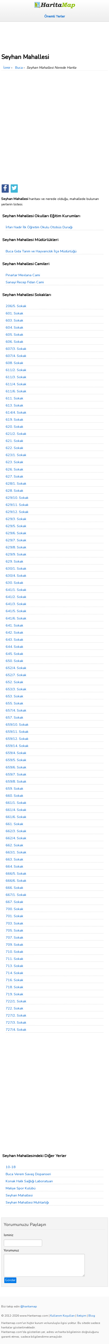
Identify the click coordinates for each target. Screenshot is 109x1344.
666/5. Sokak (16, 873)
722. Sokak (14, 1008)
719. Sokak (14, 994)
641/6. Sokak (16, 618)
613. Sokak (14, 405)
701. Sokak (14, 916)
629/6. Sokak (16, 533)
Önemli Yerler (54, 16)
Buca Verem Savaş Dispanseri (28, 1174)
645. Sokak (14, 653)
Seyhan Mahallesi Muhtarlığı (27, 1202)
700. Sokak (14, 909)
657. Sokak (14, 717)
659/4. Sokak (16, 752)
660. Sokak (14, 795)
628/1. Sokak (16, 483)
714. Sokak (14, 973)
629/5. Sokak (16, 526)
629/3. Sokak (16, 519)
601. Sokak (14, 313)
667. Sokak (14, 901)
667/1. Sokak (16, 894)
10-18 (11, 1167)
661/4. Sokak (16, 809)
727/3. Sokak (16, 1022)
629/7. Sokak (16, 540)
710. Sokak (14, 951)
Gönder (10, 1280)
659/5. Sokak (16, 760)
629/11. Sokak (17, 504)
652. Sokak (14, 682)
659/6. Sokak (16, 767)
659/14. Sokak (17, 745)
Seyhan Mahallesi (19, 1195)
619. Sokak (14, 419)
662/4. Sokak (16, 838)
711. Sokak (14, 958)
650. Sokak (14, 660)
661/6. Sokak (16, 816)
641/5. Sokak (16, 611)
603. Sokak (14, 320)
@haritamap (28, 1306)
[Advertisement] (54, 36)
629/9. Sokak (16, 554)
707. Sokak (14, 937)
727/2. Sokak (16, 1015)
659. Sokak (14, 788)
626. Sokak (14, 469)
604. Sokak (14, 327)
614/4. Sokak (16, 412)
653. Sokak (14, 696)
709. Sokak (14, 944)
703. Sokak (14, 923)
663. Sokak (14, 859)
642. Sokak (14, 632)
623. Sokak (14, 462)
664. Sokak (14, 866)
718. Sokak (14, 987)
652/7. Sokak (16, 675)
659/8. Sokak (16, 781)
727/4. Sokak (16, 1029)
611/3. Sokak (16, 377)
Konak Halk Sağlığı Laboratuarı (29, 1181)
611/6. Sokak (16, 391)
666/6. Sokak (16, 880)
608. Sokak (14, 362)
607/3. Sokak (16, 348)
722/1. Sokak (16, 1001)
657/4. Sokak (16, 710)
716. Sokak (14, 980)
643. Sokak (14, 639)
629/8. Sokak (16, 547)
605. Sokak (14, 334)
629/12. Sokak (17, 511)
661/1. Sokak (16, 802)
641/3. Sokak (16, 604)
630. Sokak (14, 582)
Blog (91, 1316)
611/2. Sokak (16, 370)
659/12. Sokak (17, 738)
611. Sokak (14, 398)
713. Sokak (14, 965)
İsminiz (8, 1235)
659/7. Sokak (16, 774)
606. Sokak (14, 341)
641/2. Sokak (16, 596)
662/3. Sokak (16, 831)
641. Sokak (14, 625)
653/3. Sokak (16, 689)
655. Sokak (14, 703)
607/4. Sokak (16, 355)
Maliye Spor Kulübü (21, 1188)
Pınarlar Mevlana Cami (23, 275)
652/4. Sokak (16, 668)
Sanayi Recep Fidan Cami (25, 282)
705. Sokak (14, 930)
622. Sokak (14, 447)
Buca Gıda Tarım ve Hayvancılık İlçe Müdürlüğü (41, 251)
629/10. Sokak (17, 497)
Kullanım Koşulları (62, 1316)
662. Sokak (14, 845)
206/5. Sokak (16, 306)
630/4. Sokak (16, 575)
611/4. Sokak (16, 384)
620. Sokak (14, 426)
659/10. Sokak (17, 724)
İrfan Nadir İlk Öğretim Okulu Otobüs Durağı (39, 227)
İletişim (81, 1316)
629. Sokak (14, 561)
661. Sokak (14, 824)
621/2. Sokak (16, 433)
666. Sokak (14, 887)
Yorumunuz (11, 1250)
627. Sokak (14, 476)
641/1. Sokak (16, 589)
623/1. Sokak (16, 455)
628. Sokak (14, 490)
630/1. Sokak (16, 568)
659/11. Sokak (17, 731)
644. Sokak (14, 646)
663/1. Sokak (16, 852)
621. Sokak (14, 440)
